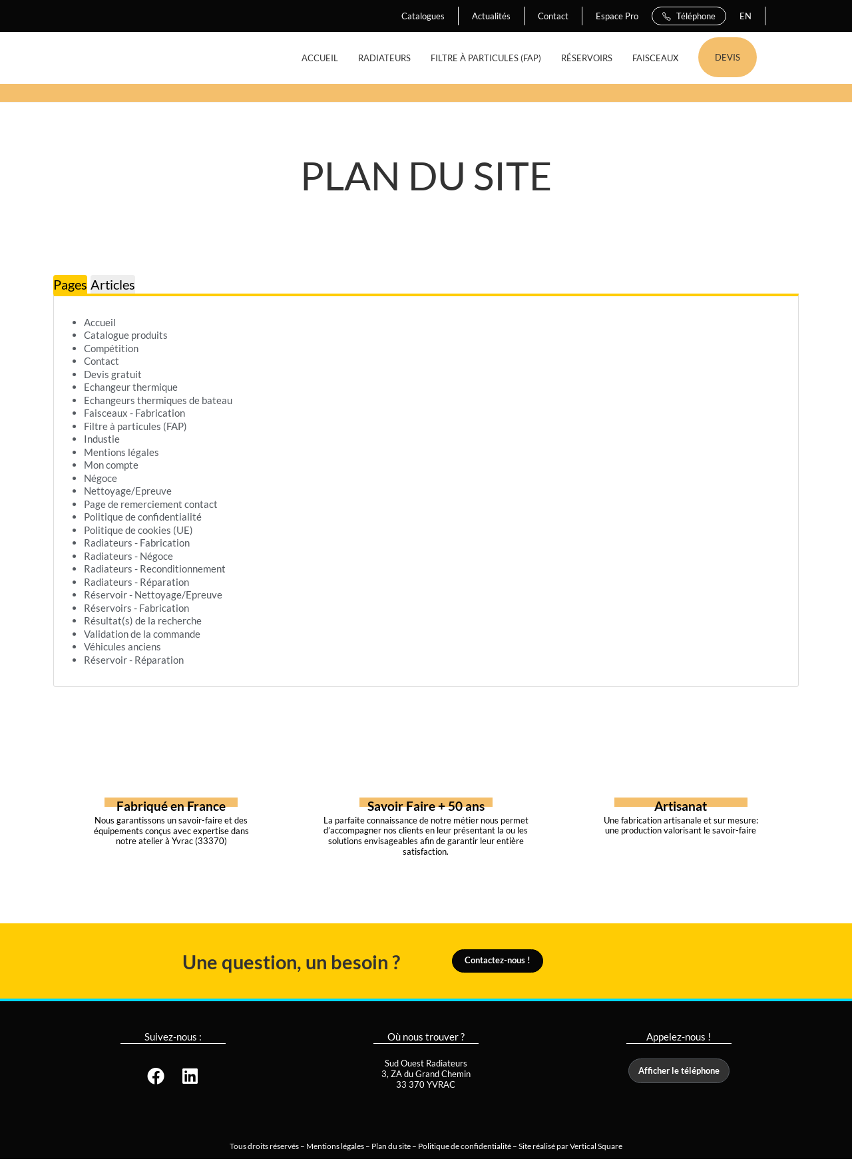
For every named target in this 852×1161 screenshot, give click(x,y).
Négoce (100, 478)
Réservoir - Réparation (134, 660)
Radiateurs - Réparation (136, 582)
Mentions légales (121, 452)
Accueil (100, 322)
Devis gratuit (113, 374)
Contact (553, 16)
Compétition (111, 348)
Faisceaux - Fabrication (134, 413)
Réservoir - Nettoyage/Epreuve (153, 594)
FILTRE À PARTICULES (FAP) (486, 58)
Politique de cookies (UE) (138, 530)
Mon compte (111, 465)
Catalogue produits (126, 335)
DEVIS (727, 57)
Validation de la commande (142, 634)
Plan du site (391, 1147)
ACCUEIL (320, 58)
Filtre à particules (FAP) (135, 426)
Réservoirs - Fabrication (136, 608)
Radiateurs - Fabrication (137, 543)
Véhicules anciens (122, 646)
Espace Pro (617, 16)
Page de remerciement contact (151, 504)
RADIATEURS (384, 58)
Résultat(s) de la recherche (143, 620)
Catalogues (423, 16)
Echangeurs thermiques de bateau (158, 400)
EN (745, 16)
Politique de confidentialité (143, 517)
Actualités (491, 16)
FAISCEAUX (655, 58)
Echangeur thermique (131, 387)
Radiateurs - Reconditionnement (155, 569)
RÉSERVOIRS (586, 58)
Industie (102, 439)
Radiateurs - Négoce (128, 556)
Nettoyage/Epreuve (128, 491)
